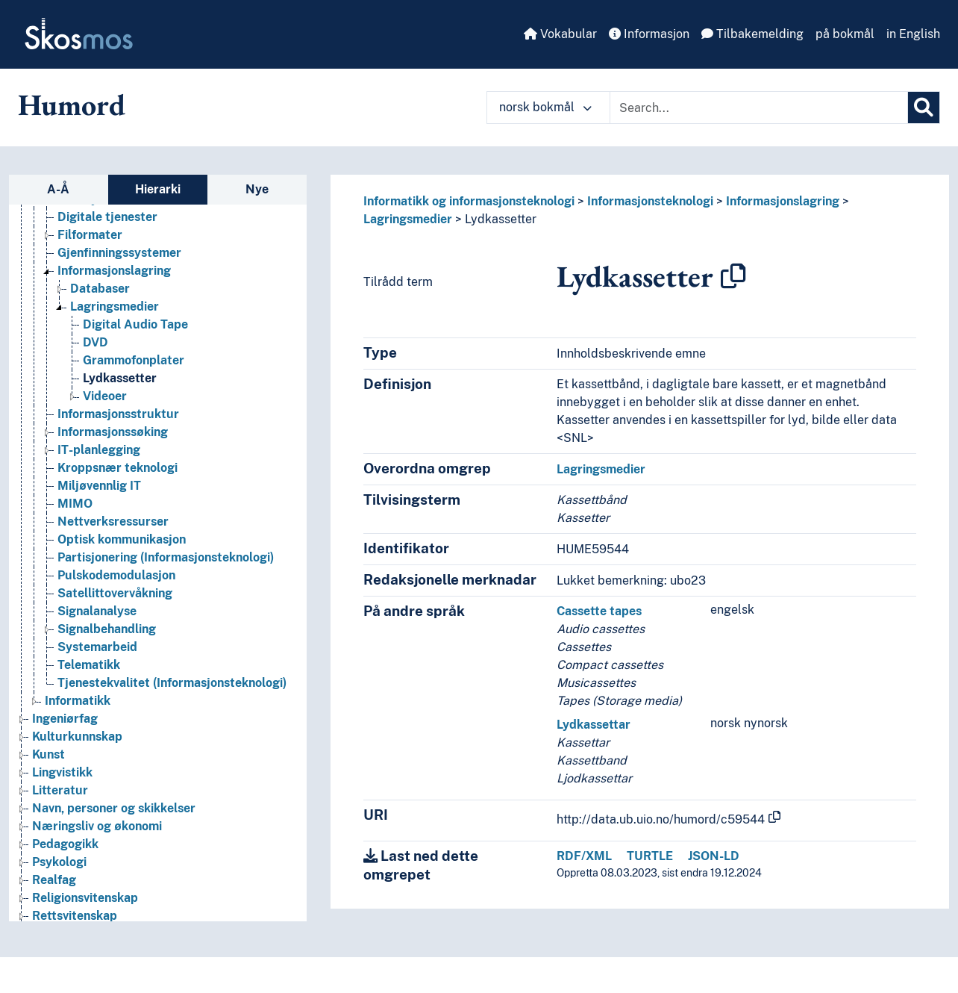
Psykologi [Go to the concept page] (59, 862)
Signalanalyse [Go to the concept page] (97, 611)
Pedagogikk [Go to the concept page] (65, 844)
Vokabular (560, 34)
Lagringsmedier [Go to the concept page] (114, 306)
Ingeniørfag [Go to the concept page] (65, 719)
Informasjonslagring (782, 201)
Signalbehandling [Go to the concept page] (106, 629)
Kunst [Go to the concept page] (48, 754)
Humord (71, 104)
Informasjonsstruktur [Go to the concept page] (118, 414)
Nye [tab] (257, 189)
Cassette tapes (599, 611)
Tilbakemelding (752, 34)
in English (913, 34)
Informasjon (649, 34)
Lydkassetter (500, 219)
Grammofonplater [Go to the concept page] (133, 360)
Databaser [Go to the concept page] (100, 288)
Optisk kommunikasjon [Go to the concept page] (121, 539)
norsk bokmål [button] (545, 107)
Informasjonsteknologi (650, 201)
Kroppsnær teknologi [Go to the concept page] (117, 468)
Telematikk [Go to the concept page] (88, 665)
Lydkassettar (593, 724)
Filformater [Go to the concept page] (89, 235)
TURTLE (650, 856)
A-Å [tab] (58, 189)
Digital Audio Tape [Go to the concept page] (135, 324)
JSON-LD (713, 856)
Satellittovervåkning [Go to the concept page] (114, 593)
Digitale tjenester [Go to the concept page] (107, 217)
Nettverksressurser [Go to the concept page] (113, 521)
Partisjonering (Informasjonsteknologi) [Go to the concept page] (165, 557)
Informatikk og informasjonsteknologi (469, 201)
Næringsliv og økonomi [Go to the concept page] (97, 826)
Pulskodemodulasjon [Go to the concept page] (116, 575)
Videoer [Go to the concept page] (105, 396)
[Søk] (923, 107)
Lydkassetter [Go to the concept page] (120, 378)
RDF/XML (584, 856)
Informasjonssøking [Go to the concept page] (112, 432)
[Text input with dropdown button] (759, 107)
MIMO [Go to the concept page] (75, 504)
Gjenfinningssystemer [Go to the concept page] (119, 253)
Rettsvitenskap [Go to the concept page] (74, 916)
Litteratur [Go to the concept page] (60, 790)
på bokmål (844, 34)
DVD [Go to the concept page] (95, 342)
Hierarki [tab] (158, 189)
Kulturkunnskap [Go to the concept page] (77, 736)
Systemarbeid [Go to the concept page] (97, 647)
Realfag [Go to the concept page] (54, 880)
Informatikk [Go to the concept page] (77, 701)
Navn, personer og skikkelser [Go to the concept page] (113, 808)
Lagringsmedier (407, 219)
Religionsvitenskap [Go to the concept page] (85, 898)
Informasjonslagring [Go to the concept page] (114, 271)
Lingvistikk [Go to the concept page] (62, 772)
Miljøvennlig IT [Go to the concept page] (99, 486)
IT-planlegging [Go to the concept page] (98, 450)
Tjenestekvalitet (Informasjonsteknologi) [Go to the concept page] (172, 683)
